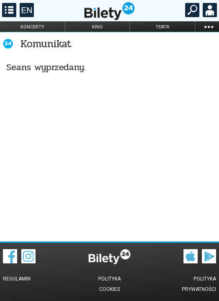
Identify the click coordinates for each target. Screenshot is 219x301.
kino (97, 27)
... (209, 26)
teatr (162, 27)
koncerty (32, 27)
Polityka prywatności (199, 284)
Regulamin (17, 279)
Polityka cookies (109, 284)
